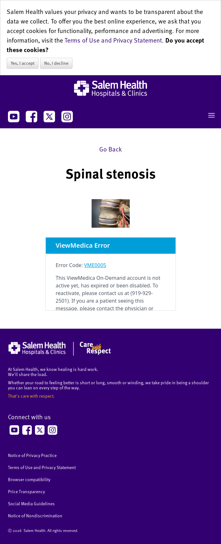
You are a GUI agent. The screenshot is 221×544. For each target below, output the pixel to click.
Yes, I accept (22, 63)
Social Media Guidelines (31, 503)
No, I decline (56, 63)
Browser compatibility (29, 479)
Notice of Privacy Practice (32, 455)
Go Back (110, 149)
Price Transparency (26, 491)
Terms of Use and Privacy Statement (113, 40)
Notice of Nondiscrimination (35, 515)
